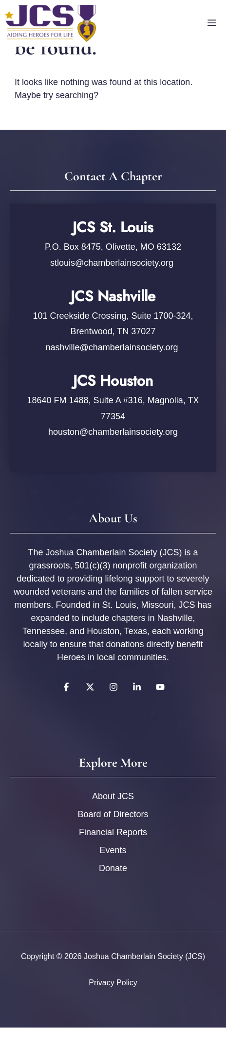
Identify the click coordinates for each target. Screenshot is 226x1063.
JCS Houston (113, 380)
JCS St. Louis (113, 227)
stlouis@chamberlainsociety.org (113, 263)
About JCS (113, 796)
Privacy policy (113, 982)
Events (112, 850)
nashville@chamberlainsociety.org (111, 347)
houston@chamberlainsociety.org (113, 432)
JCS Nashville (113, 296)
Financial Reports (113, 832)
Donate (113, 868)
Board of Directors (112, 814)
